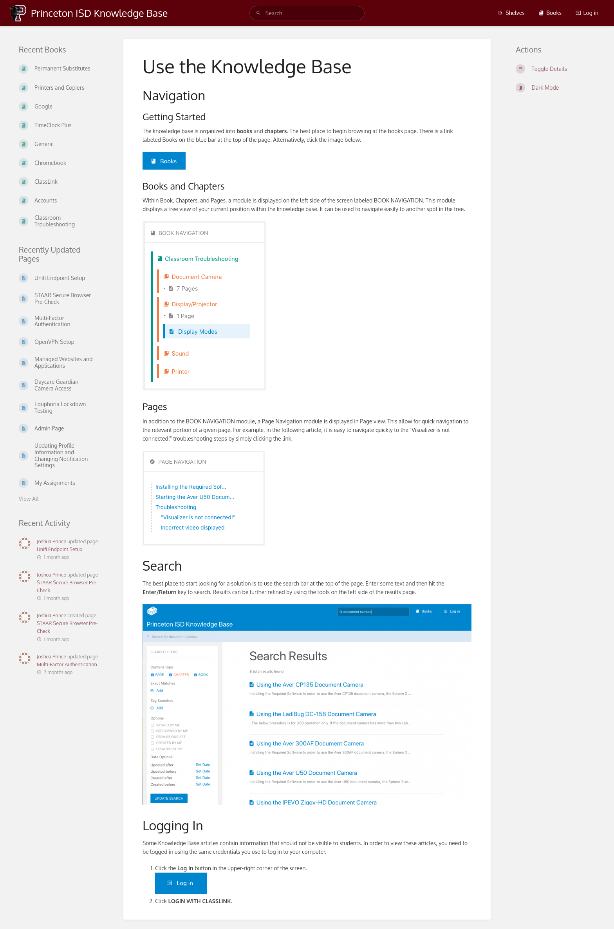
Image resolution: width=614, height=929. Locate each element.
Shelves (511, 12)
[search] (307, 13)
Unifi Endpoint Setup (59, 549)
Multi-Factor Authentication (67, 664)
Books (550, 12)
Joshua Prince (51, 541)
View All (29, 498)
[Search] (258, 13)
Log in (587, 12)
